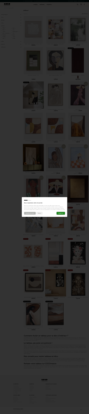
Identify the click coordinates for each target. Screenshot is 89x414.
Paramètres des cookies (30, 213)
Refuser (39, 213)
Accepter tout (60, 213)
